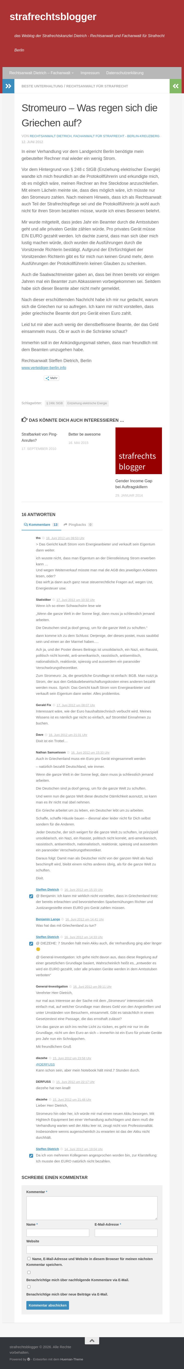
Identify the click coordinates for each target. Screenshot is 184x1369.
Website (32, 1241)
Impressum (89, 73)
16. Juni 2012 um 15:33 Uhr (90, 752)
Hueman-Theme (71, 1359)
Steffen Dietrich (47, 889)
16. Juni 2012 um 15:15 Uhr (83, 889)
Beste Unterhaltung (44, 86)
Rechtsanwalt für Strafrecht (104, 86)
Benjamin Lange (48, 919)
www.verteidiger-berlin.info (47, 367)
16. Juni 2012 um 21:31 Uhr (68, 734)
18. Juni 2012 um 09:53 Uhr (65, 538)
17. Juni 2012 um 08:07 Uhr (76, 705)
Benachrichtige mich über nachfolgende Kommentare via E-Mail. (77, 1280)
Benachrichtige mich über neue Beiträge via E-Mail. (67, 1294)
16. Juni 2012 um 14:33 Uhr (83, 937)
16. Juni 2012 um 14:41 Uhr (84, 919)
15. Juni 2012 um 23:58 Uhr (72, 1058)
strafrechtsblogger (53, 16)
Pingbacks (82, 524)
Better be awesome (86, 434)
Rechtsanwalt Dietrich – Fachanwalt (39, 73)
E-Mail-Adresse (108, 1224)
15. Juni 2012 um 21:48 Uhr (72, 1099)
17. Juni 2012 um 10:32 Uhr (76, 599)
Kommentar (36, 1192)
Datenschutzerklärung (125, 73)
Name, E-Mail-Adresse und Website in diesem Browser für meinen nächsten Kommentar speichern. (89, 1261)
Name (32, 1224)
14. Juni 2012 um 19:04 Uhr (83, 1149)
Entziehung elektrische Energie (87, 403)
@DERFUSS (46, 1064)
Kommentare (43, 524)
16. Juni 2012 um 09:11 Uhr (92, 986)
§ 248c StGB (54, 403)
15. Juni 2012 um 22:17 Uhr (75, 1081)
